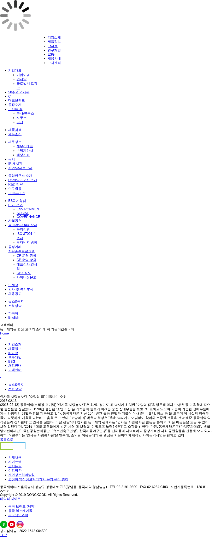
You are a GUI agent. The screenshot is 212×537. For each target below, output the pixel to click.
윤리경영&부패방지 (22, 225)
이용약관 (15, 470)
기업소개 (54, 37)
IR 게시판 (15, 163)
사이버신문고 (26, 277)
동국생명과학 (18, 515)
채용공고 (15, 293)
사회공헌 (15, 220)
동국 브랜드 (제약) (22, 506)
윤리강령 (23, 229)
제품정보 (54, 41)
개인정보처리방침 (21, 475)
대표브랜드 (16, 100)
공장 (20, 122)
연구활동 (15, 188)
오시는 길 (15, 109)
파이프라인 (16, 193)
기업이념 (23, 75)
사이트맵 (15, 462)
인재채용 (15, 457)
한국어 (13, 313)
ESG (51, 54)
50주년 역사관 (18, 92)
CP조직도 (24, 273)
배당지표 (23, 155)
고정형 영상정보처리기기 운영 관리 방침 (38, 479)
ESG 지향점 (17, 201)
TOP (3, 535)
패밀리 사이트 (10, 498)
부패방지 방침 (27, 242)
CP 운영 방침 (26, 260)
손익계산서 (25, 150)
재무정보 (15, 142)
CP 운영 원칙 (26, 255)
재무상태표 (25, 146)
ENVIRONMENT (29, 209)
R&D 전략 (15, 184)
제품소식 (15, 134)
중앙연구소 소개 (20, 175)
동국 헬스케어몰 (20, 511)
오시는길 (15, 466)
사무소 (21, 118)
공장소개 (15, 104)
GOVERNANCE (28, 216)
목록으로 (6, 439)
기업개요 (15, 70)
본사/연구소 (25, 113)
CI (10, 96)
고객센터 (54, 63)
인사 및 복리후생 (20, 289)
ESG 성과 (15, 205)
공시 (11, 159)
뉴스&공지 (16, 301)
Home (4, 333)
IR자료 (53, 46)
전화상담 (15, 306)
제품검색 (15, 130)
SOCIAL (23, 213)
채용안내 (54, 58)
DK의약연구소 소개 (22, 180)
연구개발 (54, 50)
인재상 (13, 285)
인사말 (21, 79)
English (13, 317)
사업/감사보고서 (20, 168)
